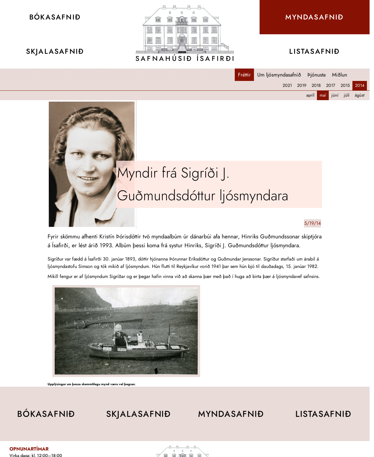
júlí (346, 95)
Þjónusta (316, 75)
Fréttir (244, 75)
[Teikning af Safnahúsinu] (184, 29)
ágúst (359, 95)
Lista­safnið (314, 51)
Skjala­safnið (55, 51)
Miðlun (339, 75)
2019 (301, 85)
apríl (310, 95)
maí (323, 95)
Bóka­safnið (55, 17)
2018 (316, 85)
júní (335, 95)
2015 (345, 85)
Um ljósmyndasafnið (279, 75)
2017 (330, 85)
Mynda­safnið (314, 17)
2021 (287, 85)
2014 (359, 85)
